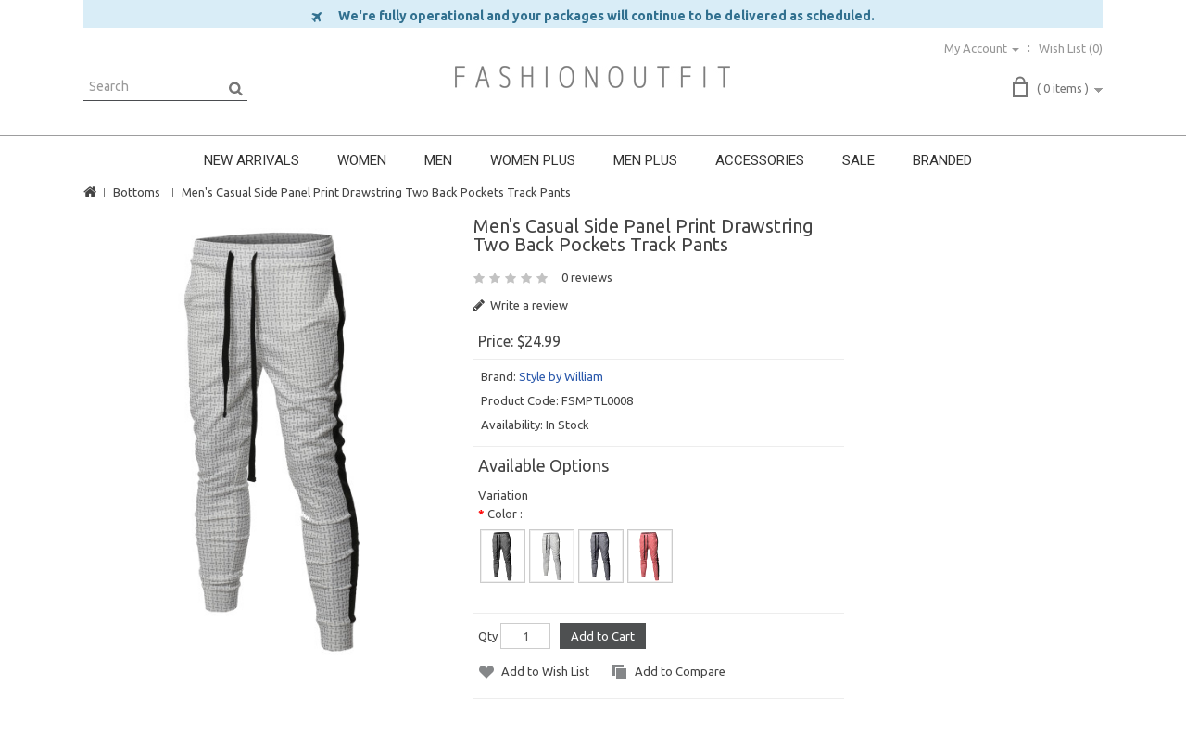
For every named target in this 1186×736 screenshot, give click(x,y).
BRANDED (942, 160)
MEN (438, 160)
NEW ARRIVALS (251, 160)
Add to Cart (603, 635)
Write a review (520, 304)
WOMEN (361, 160)
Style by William (561, 376)
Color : (505, 513)
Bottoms (136, 191)
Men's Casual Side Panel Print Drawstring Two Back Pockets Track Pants (376, 191)
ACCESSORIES (759, 160)
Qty (488, 635)
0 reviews (586, 277)
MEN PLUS (645, 160)
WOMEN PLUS (532, 160)
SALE (858, 160)
